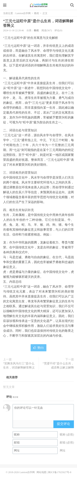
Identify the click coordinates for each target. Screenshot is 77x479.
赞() (38, 347)
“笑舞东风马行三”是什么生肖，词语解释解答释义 (19, 365)
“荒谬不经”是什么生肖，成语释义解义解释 (58, 365)
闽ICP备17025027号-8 (59, 472)
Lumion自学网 (39, 5)
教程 (36, 13)
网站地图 (41, 472)
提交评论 (63, 423)
